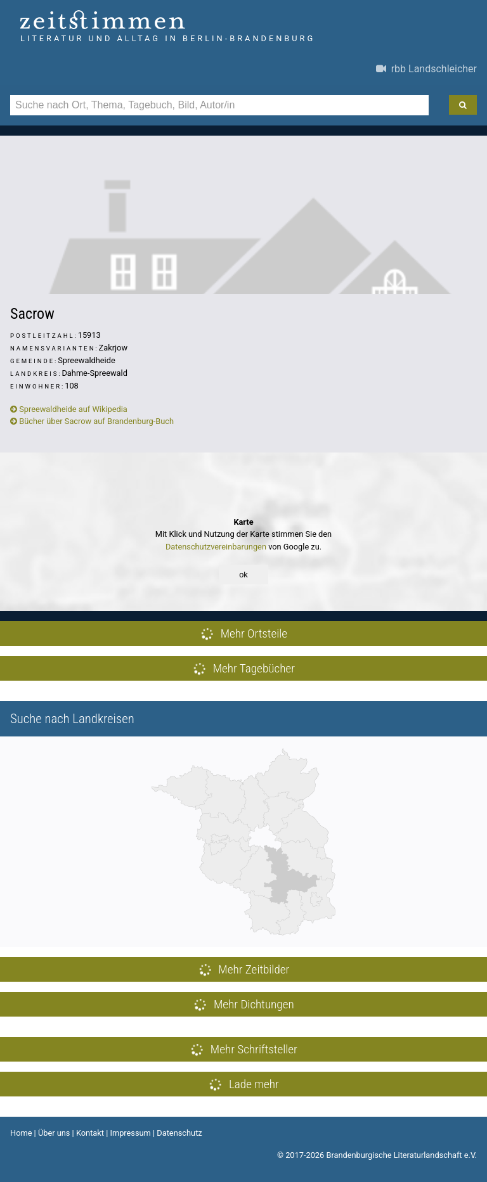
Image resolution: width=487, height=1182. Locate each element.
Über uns (54, 1133)
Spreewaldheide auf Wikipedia (68, 409)
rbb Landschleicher (426, 69)
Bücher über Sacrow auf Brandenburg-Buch (92, 421)
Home (21, 1133)
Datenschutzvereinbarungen (216, 546)
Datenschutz (179, 1133)
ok (243, 574)
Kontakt (90, 1133)
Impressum (130, 1133)
